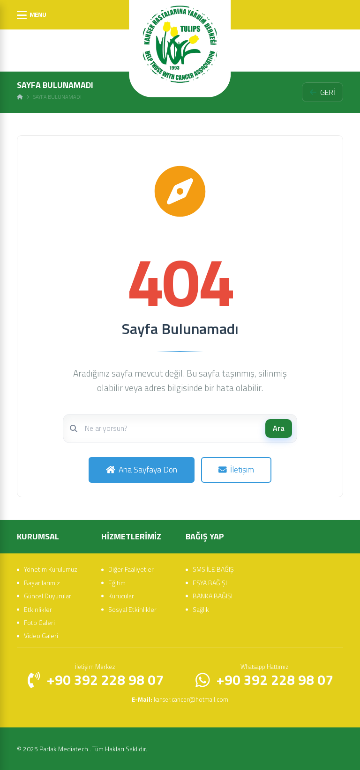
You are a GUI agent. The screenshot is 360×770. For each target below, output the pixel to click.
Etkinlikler (38, 608)
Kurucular (121, 595)
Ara (279, 428)
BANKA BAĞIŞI (212, 595)
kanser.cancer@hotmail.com (180, 699)
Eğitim (117, 582)
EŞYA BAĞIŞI (210, 582)
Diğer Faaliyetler (131, 569)
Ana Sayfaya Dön (141, 469)
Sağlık (201, 608)
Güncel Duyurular (47, 595)
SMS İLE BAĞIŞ (213, 569)
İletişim (236, 469)
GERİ (322, 92)
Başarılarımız (42, 582)
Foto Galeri (39, 622)
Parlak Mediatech (64, 748)
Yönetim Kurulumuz (50, 569)
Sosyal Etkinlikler (132, 608)
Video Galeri (41, 635)
